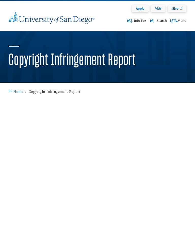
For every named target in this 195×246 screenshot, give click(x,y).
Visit (158, 8)
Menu (178, 20)
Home (16, 92)
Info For (136, 20)
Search (158, 20)
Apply (140, 8)
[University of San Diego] (51, 21)
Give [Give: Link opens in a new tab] (175, 8)
